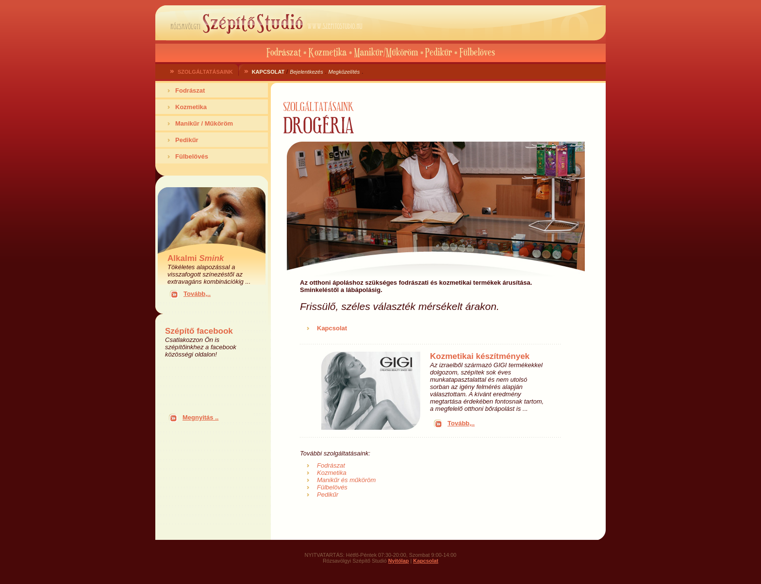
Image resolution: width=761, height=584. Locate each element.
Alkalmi (195, 258)
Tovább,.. (197, 293)
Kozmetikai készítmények (479, 356)
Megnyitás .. (200, 417)
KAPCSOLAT (268, 72)
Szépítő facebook (199, 331)
